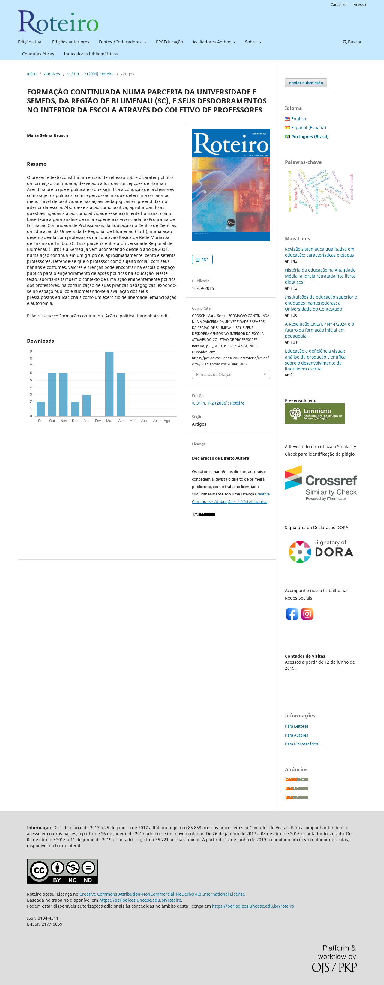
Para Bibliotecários (301, 744)
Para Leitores (296, 726)
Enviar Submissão (306, 82)
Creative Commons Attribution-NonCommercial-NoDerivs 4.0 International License (162, 894)
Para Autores (296, 735)
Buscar (352, 42)
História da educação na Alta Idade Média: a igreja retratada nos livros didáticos (320, 276)
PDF (204, 259)
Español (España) (308, 127)
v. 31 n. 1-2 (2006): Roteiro (91, 73)
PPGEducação (169, 42)
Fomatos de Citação (214, 374)
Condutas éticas (38, 54)
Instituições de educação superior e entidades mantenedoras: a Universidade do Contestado (321, 303)
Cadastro (339, 4)
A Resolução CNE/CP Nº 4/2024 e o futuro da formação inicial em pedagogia (319, 330)
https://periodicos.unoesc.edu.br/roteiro (140, 900)
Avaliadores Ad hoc (212, 42)
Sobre (251, 42)
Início (32, 73)
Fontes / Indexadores (121, 42)
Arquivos (52, 73)
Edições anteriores (70, 42)
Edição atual (30, 42)
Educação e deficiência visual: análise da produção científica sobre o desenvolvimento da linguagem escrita (315, 360)
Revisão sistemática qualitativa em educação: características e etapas (319, 252)
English (298, 118)
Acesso (360, 4)
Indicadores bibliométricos (91, 54)
